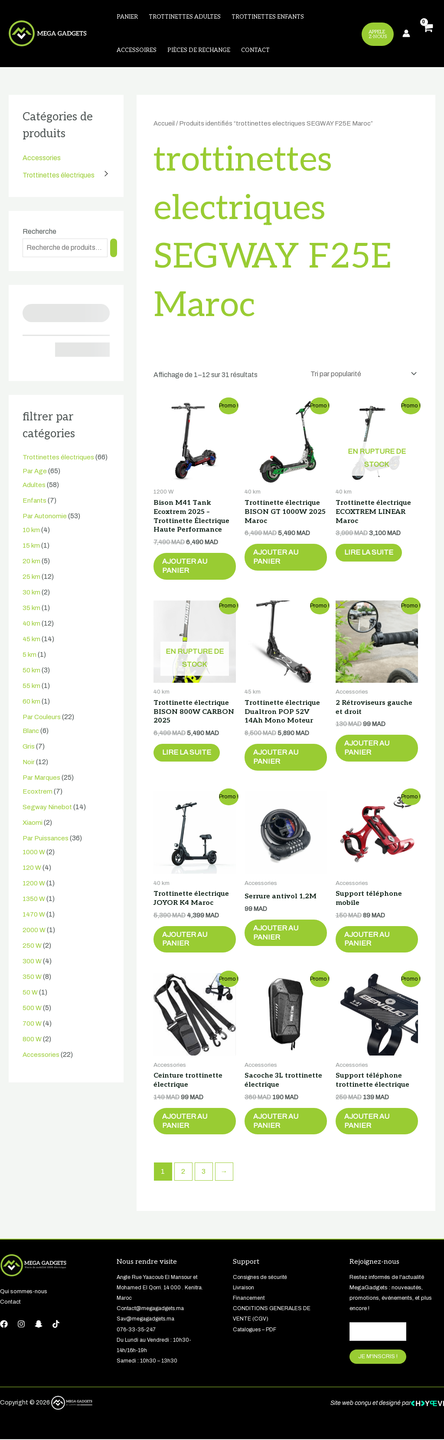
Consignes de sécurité (261, 1278)
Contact (254, 50)
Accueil (164, 123)
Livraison (244, 1288)
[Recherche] (113, 248)
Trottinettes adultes (184, 16)
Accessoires (136, 50)
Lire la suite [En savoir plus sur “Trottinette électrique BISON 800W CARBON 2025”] (186, 753)
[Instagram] (21, 1324)
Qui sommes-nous (23, 1292)
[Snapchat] (38, 1324)
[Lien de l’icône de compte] (406, 34)
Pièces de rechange (197, 50)
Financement (249, 1298)
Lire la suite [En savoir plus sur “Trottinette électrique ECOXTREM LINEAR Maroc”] (368, 553)
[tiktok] (56, 1324)
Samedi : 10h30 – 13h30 (147, 1361)
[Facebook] (4, 1324)
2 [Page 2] (183, 1172)
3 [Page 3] (204, 1172)
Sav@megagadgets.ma (148, 1320)
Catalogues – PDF (257, 1330)
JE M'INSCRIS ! (378, 1357)
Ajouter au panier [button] (184, 566)
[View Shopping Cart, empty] (427, 34)
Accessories (42, 158)
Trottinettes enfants (266, 16)
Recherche (39, 232)
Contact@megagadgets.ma (154, 1309)
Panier (126, 16)
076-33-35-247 (138, 1330)
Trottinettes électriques (59, 175)
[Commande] (362, 374)
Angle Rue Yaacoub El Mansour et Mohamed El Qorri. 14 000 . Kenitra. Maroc (161, 1288)
